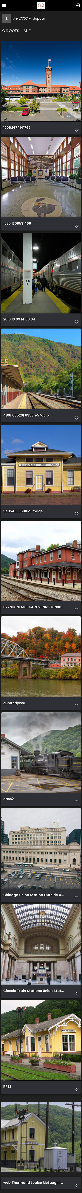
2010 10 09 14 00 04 (19, 319)
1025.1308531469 (17, 223)
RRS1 (7, 1087)
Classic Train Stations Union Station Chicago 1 (33, 991)
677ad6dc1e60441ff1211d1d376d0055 (33, 607)
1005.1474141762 (16, 128)
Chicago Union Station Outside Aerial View (33, 895)
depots (39, 18)
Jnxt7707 (22, 18)
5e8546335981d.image (23, 511)
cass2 (8, 799)
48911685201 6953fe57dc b (26, 415)
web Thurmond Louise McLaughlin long (33, 1183)
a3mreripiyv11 (14, 703)
